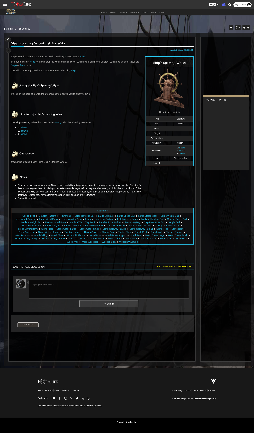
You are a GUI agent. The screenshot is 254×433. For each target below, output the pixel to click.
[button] (214, 5)
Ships (15, 65)
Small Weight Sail (94, 225)
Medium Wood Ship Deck (82, 222)
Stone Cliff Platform (27, 229)
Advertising (177, 390)
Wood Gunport (97, 238)
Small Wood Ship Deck (140, 225)
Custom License (93, 406)
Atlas (83, 56)
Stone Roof (177, 229)
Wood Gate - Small (177, 235)
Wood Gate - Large (154, 235)
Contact (75, 390)
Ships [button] (153, 12)
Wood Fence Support (115, 235)
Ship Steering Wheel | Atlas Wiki (39, 43)
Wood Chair (57, 235)
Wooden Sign (108, 242)
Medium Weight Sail (31, 222)
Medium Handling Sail (152, 219)
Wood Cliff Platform (76, 235)
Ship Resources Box (154, 222)
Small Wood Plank (115, 225)
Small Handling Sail (31, 225)
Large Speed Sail (125, 216)
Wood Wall (181, 238)
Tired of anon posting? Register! (172, 266)
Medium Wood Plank (55, 222)
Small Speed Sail (72, 225)
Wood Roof (131, 238)
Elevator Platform (47, 216)
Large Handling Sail (84, 216)
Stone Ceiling (172, 225)
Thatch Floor (124, 232)
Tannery (57, 232)
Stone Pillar (162, 229)
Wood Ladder (115, 238)
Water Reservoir (22, 235)
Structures (24, 28)
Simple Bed (174, 222)
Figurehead (65, 216)
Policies (211, 390)
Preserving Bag (132, 222)
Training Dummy (174, 232)
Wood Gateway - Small (53, 238)
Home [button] (104, 12)
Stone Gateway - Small (141, 229)
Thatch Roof (140, 232)
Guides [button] (162, 12)
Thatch (181, 150)
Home (40, 390)
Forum (57, 390)
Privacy (203, 390)
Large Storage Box (147, 216)
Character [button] (123, 12)
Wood (180, 153)
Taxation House (72, 232)
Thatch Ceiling (91, 232)
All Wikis (49, 390)
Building (8, 28)
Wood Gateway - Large (26, 238)
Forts (23, 65)
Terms (195, 390)
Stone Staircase (26, 232)
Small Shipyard (52, 225)
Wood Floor (135, 235)
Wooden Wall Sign (128, 242)
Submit (109, 303)
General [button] (113, 12)
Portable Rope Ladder (110, 222)
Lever (88, 219)
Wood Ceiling (40, 235)
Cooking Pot (28, 216)
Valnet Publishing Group (205, 399)
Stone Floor (47, 229)
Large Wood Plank (48, 219)
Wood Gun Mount (77, 238)
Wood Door (95, 235)
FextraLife (177, 399)
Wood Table (166, 238)
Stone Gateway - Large (114, 229)
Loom (135, 219)
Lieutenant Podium (103, 219)
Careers (187, 390)
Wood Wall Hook (89, 242)
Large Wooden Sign (71, 219)
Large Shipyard (105, 216)
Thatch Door (108, 232)
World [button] (145, 12)
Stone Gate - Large (66, 229)
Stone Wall (43, 232)
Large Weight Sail (170, 216)
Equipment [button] (134, 12)
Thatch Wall (156, 232)
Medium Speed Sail (176, 219)
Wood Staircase (148, 238)
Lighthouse (122, 219)
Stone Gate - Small (89, 229)
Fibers (181, 148)
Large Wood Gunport (24, 219)
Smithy (58, 122)
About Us (66, 390)
